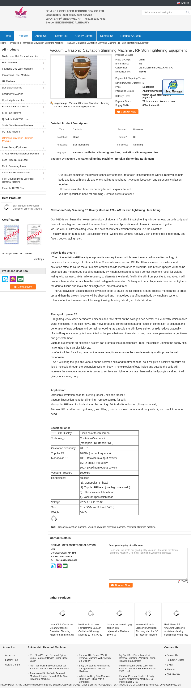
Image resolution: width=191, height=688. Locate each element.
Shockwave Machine (12, 94)
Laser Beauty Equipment (14, 147)
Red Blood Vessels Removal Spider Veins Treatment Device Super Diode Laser (49, 658)
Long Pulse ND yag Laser (15, 160)
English (185, 3)
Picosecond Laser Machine (16, 75)
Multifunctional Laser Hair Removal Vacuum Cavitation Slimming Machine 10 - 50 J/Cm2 (90, 629)
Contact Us (106, 35)
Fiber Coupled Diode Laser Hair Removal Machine (18, 180)
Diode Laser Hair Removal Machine (20, 56)
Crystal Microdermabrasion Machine (20, 153)
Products (23, 35)
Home (7, 35)
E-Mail (170, 664)
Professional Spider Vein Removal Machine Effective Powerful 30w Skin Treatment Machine (49, 676)
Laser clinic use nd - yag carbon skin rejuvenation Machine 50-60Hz (119, 629)
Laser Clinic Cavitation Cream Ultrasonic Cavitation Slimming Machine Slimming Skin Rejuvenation (62, 631)
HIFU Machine (9, 62)
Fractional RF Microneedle (15, 106)
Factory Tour (60, 35)
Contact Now (128, 111)
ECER (177, 684)
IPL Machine (8, 81)
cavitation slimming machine (141, 527)
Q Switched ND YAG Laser (15, 119)
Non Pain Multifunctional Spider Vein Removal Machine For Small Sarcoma (49, 667)
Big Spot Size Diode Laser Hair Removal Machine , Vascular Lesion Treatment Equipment (137, 658)
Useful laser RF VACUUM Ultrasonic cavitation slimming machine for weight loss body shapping (176, 631)
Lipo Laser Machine (12, 87)
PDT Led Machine (11, 131)
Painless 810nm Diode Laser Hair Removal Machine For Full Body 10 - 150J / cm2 (137, 668)
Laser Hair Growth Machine (16, 172)
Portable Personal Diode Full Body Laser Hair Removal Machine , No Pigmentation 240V (136, 679)
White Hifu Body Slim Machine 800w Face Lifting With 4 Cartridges (94, 679)
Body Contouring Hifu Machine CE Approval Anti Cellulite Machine (94, 668)
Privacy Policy (7, 684)
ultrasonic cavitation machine (71, 527)
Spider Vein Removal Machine (17, 125)
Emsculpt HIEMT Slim (13, 188)
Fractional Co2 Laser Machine (17, 69)
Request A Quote (131, 35)
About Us (41, 35)
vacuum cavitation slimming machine (106, 527)
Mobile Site (173, 674)
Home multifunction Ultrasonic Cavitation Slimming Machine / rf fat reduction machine (147, 629)
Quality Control (84, 35)
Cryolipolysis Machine (13, 100)
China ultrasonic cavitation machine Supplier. (39, 684)
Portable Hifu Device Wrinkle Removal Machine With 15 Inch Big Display (95, 658)
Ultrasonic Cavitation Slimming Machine (43, 43)
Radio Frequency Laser (14, 166)
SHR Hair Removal (11, 113)
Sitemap (171, 669)
